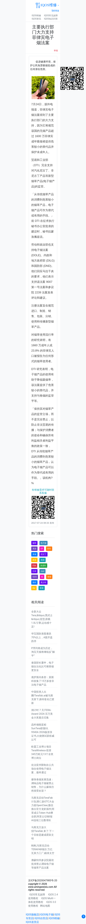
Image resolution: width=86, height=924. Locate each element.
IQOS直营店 (32, 922)
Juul (42, 571)
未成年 (43, 565)
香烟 (34, 554)
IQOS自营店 (41, 918)
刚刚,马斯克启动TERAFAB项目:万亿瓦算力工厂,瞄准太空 (42, 849)
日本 (34, 571)
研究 (49, 549)
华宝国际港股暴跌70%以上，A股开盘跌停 (42, 637)
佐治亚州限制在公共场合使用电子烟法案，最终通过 (42, 768)
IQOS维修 (36, 15)
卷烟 (49, 577)
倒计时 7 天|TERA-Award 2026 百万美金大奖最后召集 (42, 714)
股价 (34, 582)
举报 (56, 50)
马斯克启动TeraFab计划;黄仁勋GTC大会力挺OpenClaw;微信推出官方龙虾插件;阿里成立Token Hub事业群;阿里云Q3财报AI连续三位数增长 (42, 809)
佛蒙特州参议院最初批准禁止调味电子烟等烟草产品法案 (42, 864)
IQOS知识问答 (51, 19)
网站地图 (45, 905)
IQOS (35, 577)
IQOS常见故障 (51, 15)
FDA (34, 565)
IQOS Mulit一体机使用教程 (42, 900)
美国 (34, 549)
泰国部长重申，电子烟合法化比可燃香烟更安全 (42, 666)
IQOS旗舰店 (32, 914)
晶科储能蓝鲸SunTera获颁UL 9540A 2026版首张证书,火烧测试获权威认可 (42, 732)
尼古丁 (43, 554)
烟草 (34, 543)
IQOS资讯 (36, 19)
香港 (41, 588)
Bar (34, 588)
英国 (42, 560)
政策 (34, 560)
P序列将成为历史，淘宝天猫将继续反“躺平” (43, 652)
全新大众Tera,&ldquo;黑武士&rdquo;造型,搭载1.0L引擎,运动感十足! (42, 619)
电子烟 (43, 543)
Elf (42, 549)
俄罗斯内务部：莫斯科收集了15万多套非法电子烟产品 (42, 681)
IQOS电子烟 (46, 914)
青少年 (43, 582)
